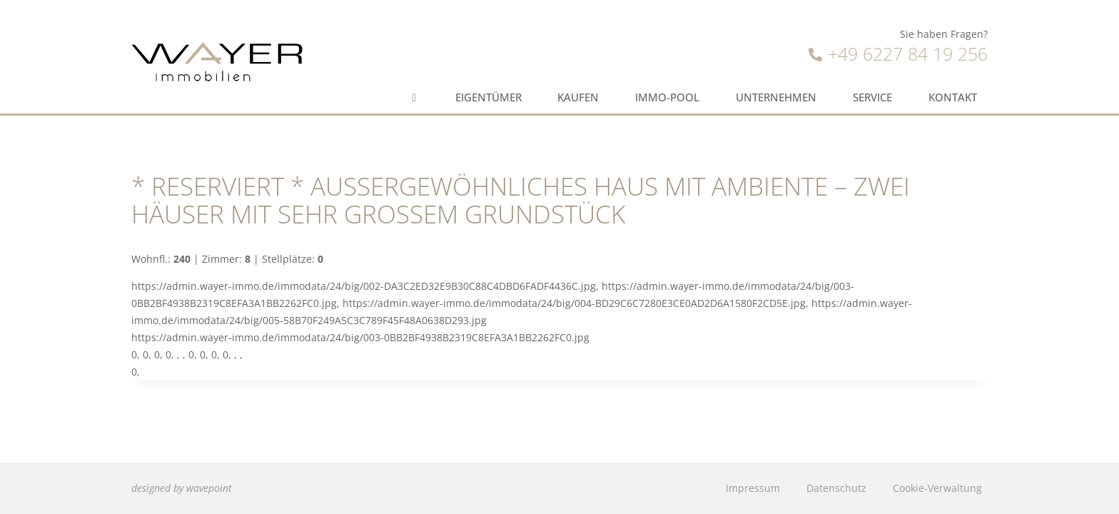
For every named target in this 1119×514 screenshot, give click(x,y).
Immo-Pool (667, 97)
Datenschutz (836, 488)
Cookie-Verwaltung (937, 488)
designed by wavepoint (181, 488)
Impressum (753, 488)
